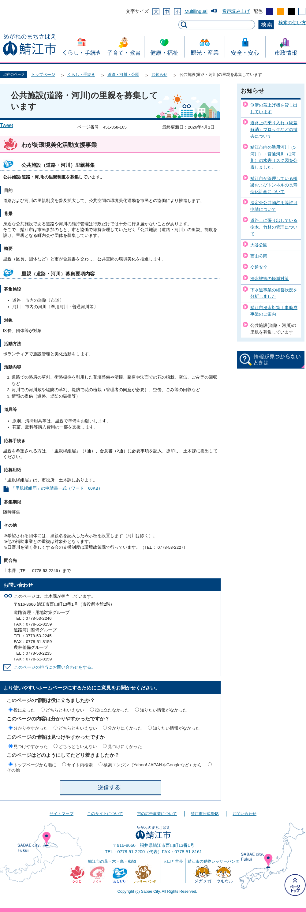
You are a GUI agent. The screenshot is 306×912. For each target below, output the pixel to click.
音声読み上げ (236, 11)
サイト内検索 (80, 764)
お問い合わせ (244, 813)
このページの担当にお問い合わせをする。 (54, 667)
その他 (13, 770)
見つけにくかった (125, 746)
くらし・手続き (81, 74)
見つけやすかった (30, 746)
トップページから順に (34, 764)
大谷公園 (258, 244)
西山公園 (258, 256)
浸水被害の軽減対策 (269, 278)
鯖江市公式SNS (204, 813)
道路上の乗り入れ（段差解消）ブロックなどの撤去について (273, 129)
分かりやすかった (30, 728)
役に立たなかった (112, 710)
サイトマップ (61, 813)
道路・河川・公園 (123, 74)
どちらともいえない (65, 710)
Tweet (6, 125)
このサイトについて (105, 813)
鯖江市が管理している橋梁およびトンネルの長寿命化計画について (273, 185)
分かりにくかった (125, 728)
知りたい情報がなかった (163, 710)
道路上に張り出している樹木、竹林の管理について (273, 227)
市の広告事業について (157, 813)
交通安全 (258, 267)
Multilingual (196, 11)
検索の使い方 (292, 22)
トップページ (43, 74)
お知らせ (159, 74)
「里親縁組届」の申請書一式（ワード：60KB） (57, 488)
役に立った (24, 710)
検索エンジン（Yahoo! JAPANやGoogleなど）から (152, 764)
